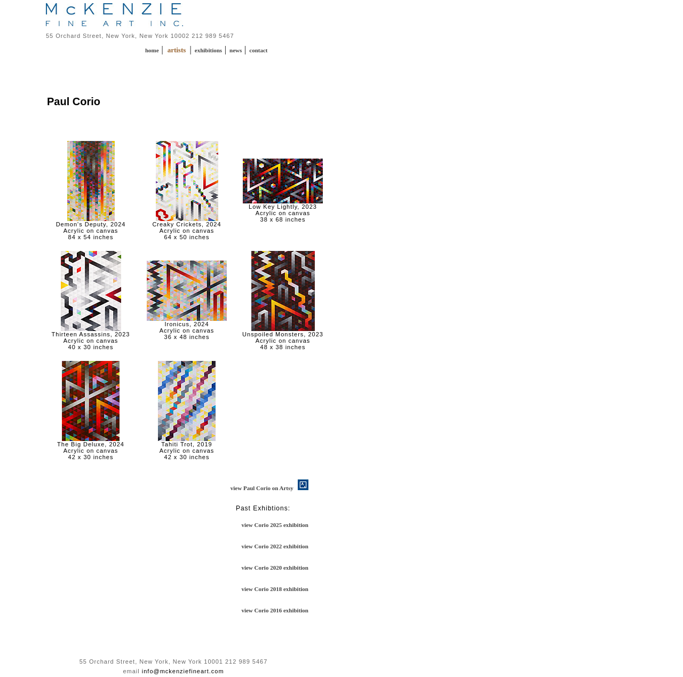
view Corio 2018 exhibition (274, 589)
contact (258, 50)
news (236, 50)
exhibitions (209, 50)
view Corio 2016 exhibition (274, 610)
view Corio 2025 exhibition (274, 525)
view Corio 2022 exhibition (274, 546)
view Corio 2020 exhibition (274, 567)
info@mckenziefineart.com (183, 671)
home (152, 50)
